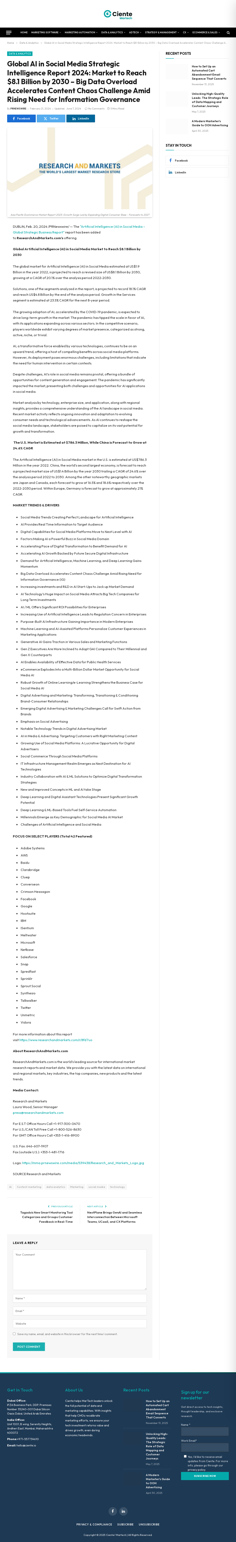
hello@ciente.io (26, 1445)
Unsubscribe (149, 1524)
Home (24, 32)
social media (96, 1186)
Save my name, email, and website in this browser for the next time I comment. (67, 1334)
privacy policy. (197, 1470)
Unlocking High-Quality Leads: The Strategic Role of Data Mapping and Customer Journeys (210, 100)
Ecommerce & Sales (204, 32)
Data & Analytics (112, 32)
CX (184, 32)
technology (117, 1186)
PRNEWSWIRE (18, 108)
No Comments (95, 108)
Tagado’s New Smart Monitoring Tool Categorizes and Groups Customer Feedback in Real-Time (46, 1217)
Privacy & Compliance (94, 1524)
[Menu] (8, 32)
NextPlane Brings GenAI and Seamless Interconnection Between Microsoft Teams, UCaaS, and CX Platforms (114, 1217)
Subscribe (125, 1524)
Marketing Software (44, 32)
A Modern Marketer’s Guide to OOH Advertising (210, 123)
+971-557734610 (28, 1439)
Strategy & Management (161, 32)
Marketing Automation (80, 32)
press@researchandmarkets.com (38, 1112)
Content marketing (29, 1186)
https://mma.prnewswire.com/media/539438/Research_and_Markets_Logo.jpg (83, 1163)
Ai (10, 1186)
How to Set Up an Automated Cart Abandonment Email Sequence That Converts (209, 72)
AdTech (134, 32)
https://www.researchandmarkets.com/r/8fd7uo (55, 1040)
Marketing (77, 1186)
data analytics (55, 1186)
